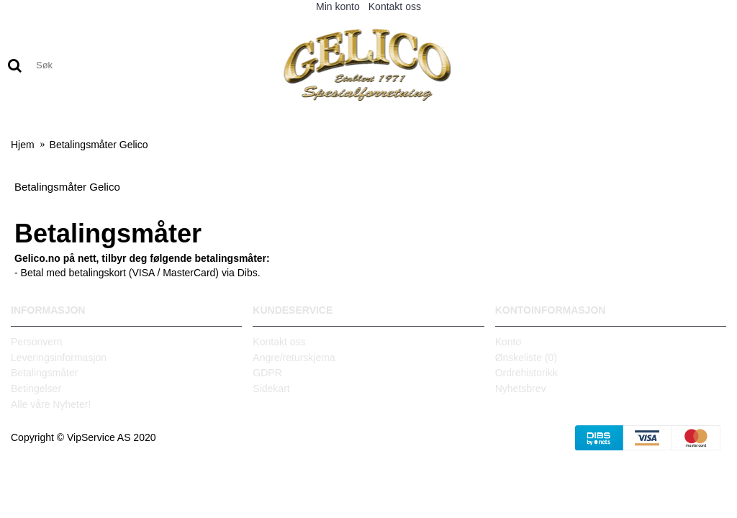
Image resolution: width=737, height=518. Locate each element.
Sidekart (271, 388)
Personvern (37, 341)
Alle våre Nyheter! (51, 404)
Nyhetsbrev (520, 388)
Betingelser (36, 388)
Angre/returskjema (294, 357)
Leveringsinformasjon (59, 357)
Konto (508, 341)
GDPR (267, 372)
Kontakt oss (279, 341)
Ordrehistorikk (526, 372)
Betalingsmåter (44, 372)
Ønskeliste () (526, 357)
